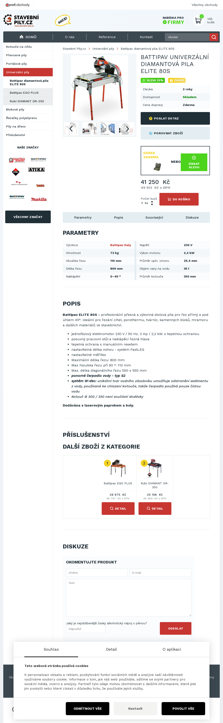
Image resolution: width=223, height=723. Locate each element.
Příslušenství (15, 135)
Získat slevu (194, 162)
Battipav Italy (120, 245)
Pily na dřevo (16, 126)
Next (127, 128)
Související (154, 217)
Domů (28, 37)
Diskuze (192, 217)
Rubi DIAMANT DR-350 (27, 101)
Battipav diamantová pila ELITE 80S (29, 82)
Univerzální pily (17, 72)
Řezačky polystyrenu (21, 118)
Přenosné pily (16, 55)
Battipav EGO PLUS (24, 92)
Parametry (82, 217)
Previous (70, 128)
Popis (118, 217)
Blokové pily (15, 109)
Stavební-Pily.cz (74, 48)
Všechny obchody (205, 5)
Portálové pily (16, 63)
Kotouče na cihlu (19, 46)
